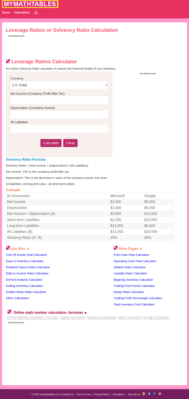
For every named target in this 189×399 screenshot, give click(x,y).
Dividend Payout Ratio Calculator (28, 267)
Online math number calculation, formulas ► (50, 313)
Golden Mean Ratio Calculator (26, 292)
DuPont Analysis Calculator (24, 279)
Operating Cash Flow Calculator (135, 261)
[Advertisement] (79, 47)
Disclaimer (118, 394)
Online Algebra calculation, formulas (33, 317)
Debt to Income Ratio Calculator (27, 273)
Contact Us (67, 394)
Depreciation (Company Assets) (33, 108)
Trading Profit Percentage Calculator (138, 298)
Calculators (22, 12)
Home (6, 12)
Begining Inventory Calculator (133, 279)
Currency (17, 78)
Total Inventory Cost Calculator (134, 304)
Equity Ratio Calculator (129, 292)
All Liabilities (19, 122)
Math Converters (130, 317)
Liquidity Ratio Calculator (130, 273)
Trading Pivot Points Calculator (134, 285)
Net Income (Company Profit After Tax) (38, 93)
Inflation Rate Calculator (130, 267)
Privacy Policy (101, 394)
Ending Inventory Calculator (24, 285)
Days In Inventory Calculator (25, 261)
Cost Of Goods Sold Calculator (26, 254)
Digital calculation (72, 317)
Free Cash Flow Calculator (131, 254)
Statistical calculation (102, 317)
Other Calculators (17, 298)
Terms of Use (84, 394)
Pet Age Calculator (156, 317)
